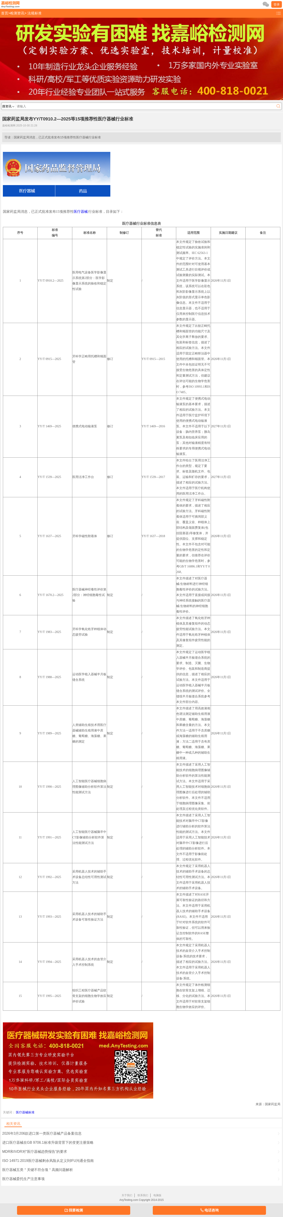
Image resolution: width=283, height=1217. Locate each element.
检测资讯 (17, 13)
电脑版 (157, 1195)
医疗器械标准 (25, 1112)
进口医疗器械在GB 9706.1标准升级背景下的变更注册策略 (141, 1142)
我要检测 (73, 1210)
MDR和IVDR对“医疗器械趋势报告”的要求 (141, 1151)
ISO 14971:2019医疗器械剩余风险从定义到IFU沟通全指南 (141, 1161)
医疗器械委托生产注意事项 (141, 1179)
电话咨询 (209, 1210)
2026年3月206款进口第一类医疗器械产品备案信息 (141, 1133)
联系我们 (143, 1195)
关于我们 (127, 1195)
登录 (276, 4)
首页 (4, 13)
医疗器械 (81, 211)
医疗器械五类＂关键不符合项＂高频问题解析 (141, 1170)
